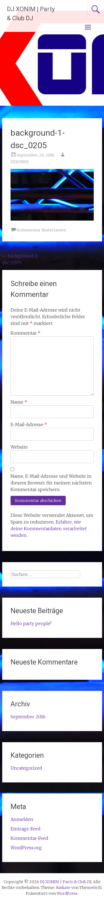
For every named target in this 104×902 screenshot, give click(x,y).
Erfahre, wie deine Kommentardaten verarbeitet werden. (49, 528)
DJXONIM (20, 161)
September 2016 (28, 716)
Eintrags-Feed (25, 829)
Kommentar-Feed (29, 838)
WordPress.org (26, 847)
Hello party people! (31, 623)
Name (19, 402)
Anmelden (22, 819)
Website (19, 447)
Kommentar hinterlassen (41, 230)
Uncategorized (26, 768)
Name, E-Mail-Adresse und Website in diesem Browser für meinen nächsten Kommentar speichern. (51, 482)
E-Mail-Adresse (29, 424)
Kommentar (25, 333)
